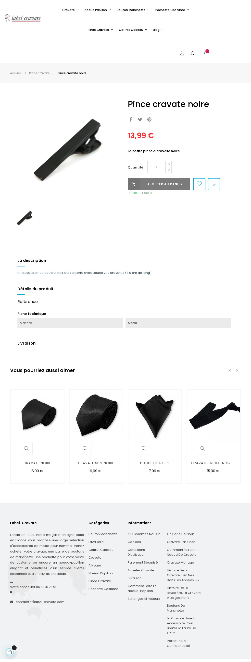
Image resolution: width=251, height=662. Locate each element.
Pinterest (149, 96)
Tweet (140, 96)
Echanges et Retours (144, 575)
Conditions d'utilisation (137, 528)
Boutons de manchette (176, 584)
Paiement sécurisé (143, 538)
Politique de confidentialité (178, 619)
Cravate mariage (180, 538)
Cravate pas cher (181, 518)
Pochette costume (103, 565)
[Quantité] (156, 143)
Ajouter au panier (155, 160)
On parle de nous (181, 510)
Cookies (134, 518)
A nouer (94, 541)
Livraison (134, 554)
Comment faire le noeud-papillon (142, 564)
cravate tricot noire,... (214, 439)
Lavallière (96, 518)
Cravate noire (37, 439)
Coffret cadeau (100, 526)
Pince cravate (99, 557)
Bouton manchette (103, 510)
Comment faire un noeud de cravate (182, 528)
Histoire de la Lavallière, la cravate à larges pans (184, 569)
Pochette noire (155, 439)
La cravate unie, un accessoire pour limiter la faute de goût (182, 602)
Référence (27, 278)
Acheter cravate (141, 546)
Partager (131, 96)
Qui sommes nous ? (144, 510)
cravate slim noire (96, 439)
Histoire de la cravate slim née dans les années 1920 (184, 551)
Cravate (94, 533)
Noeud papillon (100, 549)
